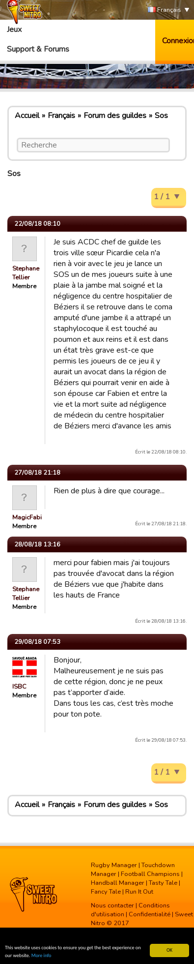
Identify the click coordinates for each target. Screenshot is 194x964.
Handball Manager (117, 882)
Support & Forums (38, 49)
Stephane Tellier (25, 273)
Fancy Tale (106, 891)
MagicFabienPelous (40, 517)
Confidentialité (149, 914)
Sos (161, 115)
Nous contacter (112, 905)
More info (41, 956)
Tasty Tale (163, 882)
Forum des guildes (114, 115)
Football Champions (150, 874)
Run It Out (139, 891)
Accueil (27, 115)
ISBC (19, 686)
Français (164, 10)
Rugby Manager (114, 865)
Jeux (14, 29)
